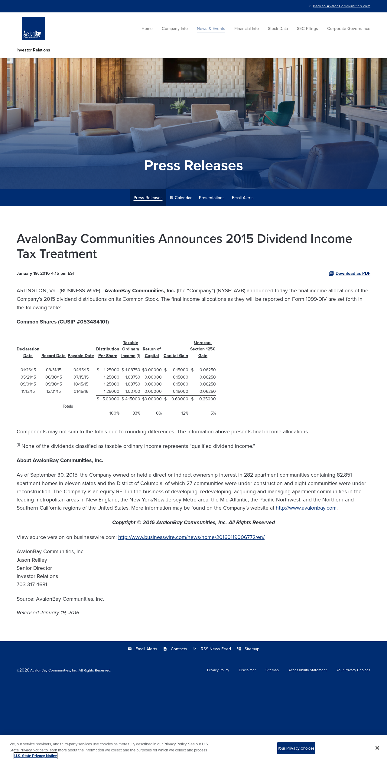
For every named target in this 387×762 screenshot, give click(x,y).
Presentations (212, 232)
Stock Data (278, 30)
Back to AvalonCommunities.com (341, 6)
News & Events (211, 30)
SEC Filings (307, 30)
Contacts (175, 726)
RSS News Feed (212, 726)
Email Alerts (243, 232)
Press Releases (148, 232)
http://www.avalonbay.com (168, 570)
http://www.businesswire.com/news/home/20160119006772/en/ (214, 602)
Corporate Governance (348, 30)
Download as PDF (349, 308)
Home (147, 30)
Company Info (175, 30)
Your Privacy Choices (296, 750)
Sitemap (248, 726)
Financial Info (246, 30)
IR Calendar (181, 232)
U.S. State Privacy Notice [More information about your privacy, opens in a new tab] (35, 758)
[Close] (377, 749)
